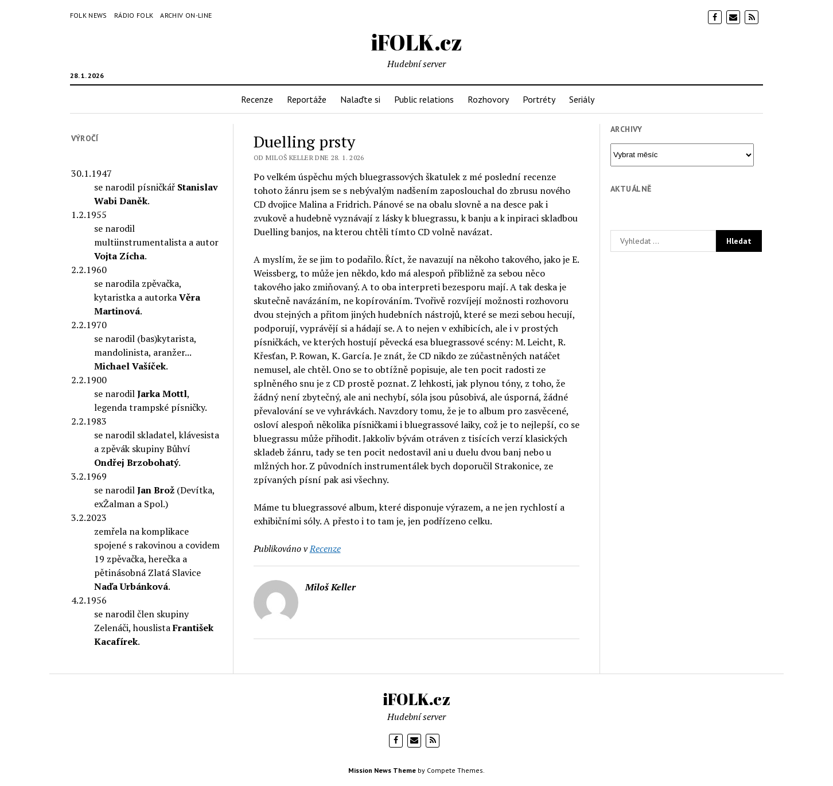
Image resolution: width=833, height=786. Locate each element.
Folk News (88, 15)
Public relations (424, 99)
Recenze (257, 99)
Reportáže (306, 99)
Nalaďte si (360, 99)
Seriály (581, 99)
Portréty (539, 99)
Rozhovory (488, 99)
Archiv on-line (186, 15)
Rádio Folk (134, 15)
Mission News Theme (382, 770)
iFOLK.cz (416, 42)
